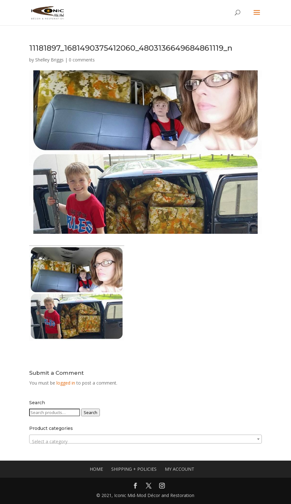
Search (90, 412)
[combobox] (145, 439)
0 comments (82, 60)
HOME (96, 469)
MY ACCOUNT (179, 469)
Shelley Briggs (49, 60)
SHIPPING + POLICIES (134, 469)
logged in (65, 383)
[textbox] (145, 441)
